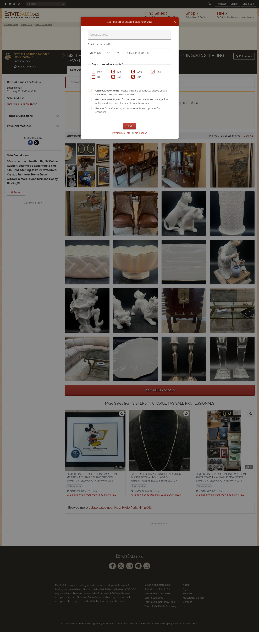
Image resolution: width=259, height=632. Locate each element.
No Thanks (141, 133)
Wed (139, 71)
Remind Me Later (121, 133)
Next (129, 126)
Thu (159, 71)
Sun (139, 77)
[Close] (174, 22)
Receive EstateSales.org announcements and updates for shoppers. (127, 110)
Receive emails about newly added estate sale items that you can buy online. (131, 92)
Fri (98, 77)
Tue (119, 71)
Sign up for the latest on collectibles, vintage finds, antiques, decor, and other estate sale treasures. (132, 101)
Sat (119, 77)
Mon (99, 71)
